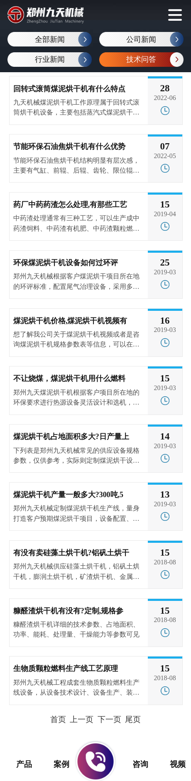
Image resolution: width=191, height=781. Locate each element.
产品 (18, 764)
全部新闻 (50, 39)
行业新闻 (50, 59)
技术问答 (141, 59)
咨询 (135, 764)
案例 (56, 764)
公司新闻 (141, 39)
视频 (172, 764)
